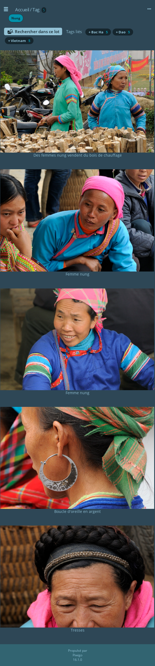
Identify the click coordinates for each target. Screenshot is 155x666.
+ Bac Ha (98, 32)
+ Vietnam (19, 40)
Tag (35, 9)
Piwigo (77, 655)
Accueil (22, 9)
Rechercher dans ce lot (37, 31)
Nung (15, 18)
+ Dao (123, 32)
